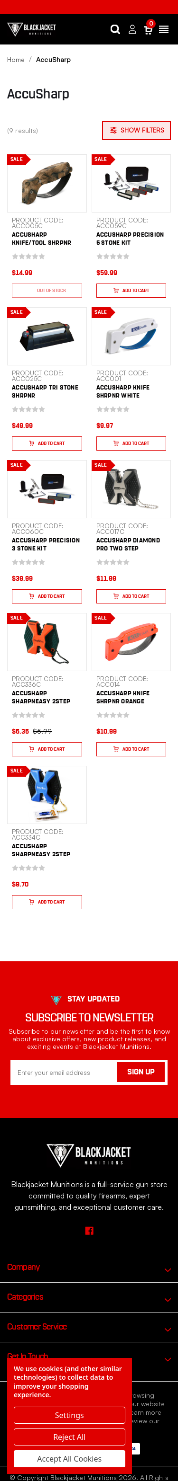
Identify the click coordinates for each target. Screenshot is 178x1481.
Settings (69, 1415)
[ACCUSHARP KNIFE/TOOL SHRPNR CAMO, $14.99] (47, 183)
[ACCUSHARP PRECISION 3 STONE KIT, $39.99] (47, 489)
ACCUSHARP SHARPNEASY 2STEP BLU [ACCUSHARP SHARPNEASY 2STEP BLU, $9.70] (41, 854)
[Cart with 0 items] (148, 30)
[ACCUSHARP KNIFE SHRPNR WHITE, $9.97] (131, 336)
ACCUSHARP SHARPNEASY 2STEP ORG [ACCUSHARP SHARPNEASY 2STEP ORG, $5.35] (41, 702)
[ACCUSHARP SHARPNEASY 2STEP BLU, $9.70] (47, 795)
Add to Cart (131, 290)
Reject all (69, 1437)
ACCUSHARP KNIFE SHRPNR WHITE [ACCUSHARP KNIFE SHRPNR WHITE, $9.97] (123, 392)
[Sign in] (132, 30)
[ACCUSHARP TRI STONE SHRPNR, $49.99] (47, 336)
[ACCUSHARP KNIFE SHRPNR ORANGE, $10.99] (131, 642)
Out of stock (47, 290)
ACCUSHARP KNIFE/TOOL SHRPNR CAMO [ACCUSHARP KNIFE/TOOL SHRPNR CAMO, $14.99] (41, 243)
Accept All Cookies (69, 1459)
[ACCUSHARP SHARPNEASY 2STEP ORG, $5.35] (47, 642)
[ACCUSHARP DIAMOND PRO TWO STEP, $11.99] (131, 489)
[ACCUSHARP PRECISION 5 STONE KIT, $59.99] (131, 183)
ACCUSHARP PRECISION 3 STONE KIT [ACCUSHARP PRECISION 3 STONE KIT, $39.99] (46, 545)
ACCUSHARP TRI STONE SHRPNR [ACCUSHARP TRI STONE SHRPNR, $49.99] (45, 392)
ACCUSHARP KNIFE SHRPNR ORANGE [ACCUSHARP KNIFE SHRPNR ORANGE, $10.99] (123, 698)
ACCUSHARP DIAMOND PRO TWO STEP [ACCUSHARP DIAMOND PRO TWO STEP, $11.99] (128, 545)
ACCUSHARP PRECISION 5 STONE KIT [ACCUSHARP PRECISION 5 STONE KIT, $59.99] (130, 239)
